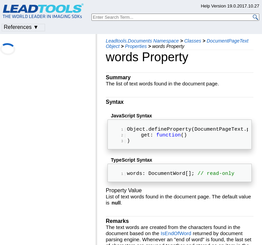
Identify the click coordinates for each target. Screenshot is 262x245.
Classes (192, 41)
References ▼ (21, 27)
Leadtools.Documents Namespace (142, 41)
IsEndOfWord (176, 239)
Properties (136, 46)
